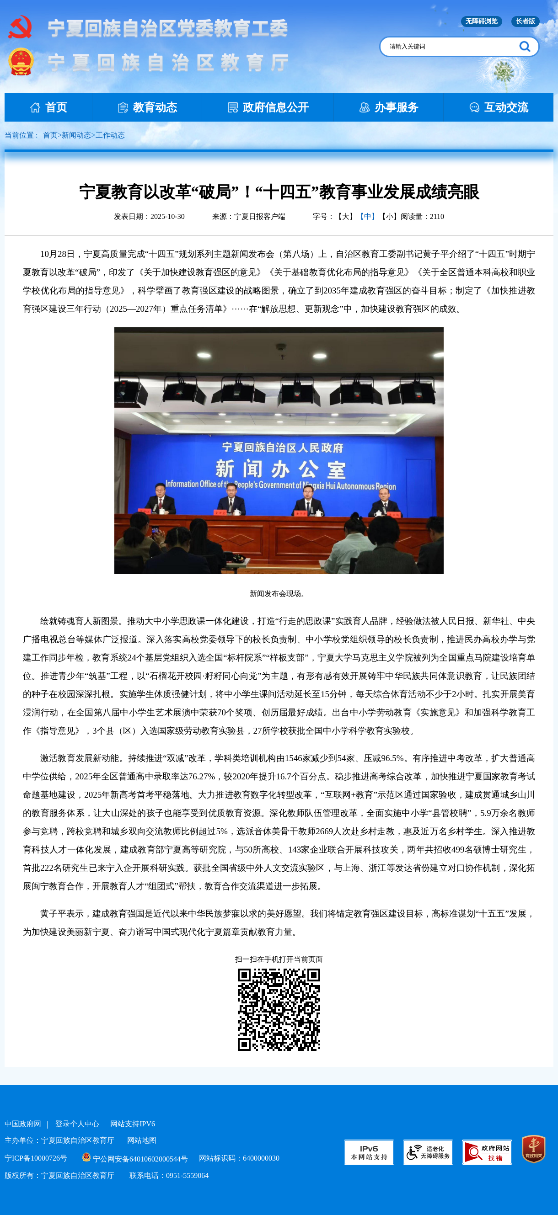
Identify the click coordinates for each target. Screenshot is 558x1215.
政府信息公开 (268, 107)
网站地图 (141, 1140)
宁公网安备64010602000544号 (135, 1159)
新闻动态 (76, 135)
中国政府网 (23, 1124)
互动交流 (498, 107)
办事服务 (388, 107)
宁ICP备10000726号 (36, 1158)
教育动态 (147, 107)
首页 (48, 107)
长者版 (525, 21)
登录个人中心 (77, 1124)
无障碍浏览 (482, 21)
